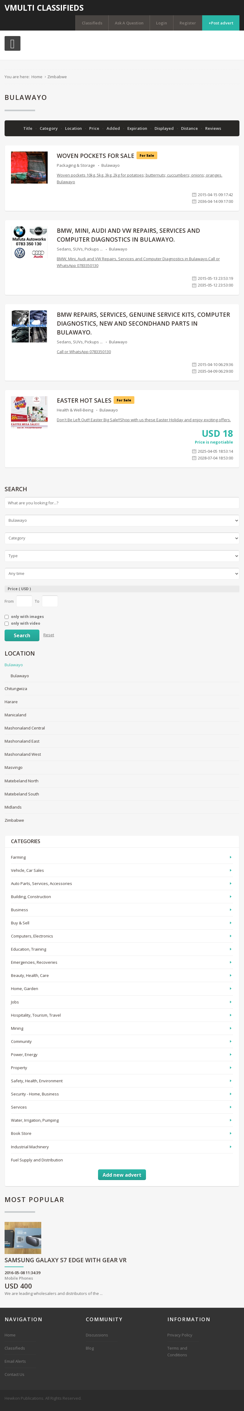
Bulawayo (110, 169)
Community (21, 1045)
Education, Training (28, 953)
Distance (190, 132)
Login (161, 23)
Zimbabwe (14, 824)
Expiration (137, 132)
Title (28, 132)
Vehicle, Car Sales (27, 874)
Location (74, 132)
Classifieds (92, 23)
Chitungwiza (16, 692)
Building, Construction (31, 900)
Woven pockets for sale (95, 160)
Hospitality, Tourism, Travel (36, 1019)
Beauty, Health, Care (30, 979)
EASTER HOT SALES (84, 404)
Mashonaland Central (25, 732)
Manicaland (15, 719)
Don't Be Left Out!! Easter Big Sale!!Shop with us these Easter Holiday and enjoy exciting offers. (144, 423)
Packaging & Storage (76, 169)
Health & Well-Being (75, 414)
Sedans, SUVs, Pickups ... (80, 253)
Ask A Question (129, 23)
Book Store (21, 1137)
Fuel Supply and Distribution (37, 1164)
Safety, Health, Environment (37, 1084)
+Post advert (221, 23)
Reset (48, 639)
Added (114, 132)
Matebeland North (21, 784)
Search (22, 639)
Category (49, 132)
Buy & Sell (20, 927)
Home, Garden (24, 992)
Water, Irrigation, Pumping (35, 1124)
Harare (11, 705)
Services (19, 1111)
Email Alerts (15, 1365)
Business (19, 913)
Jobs (15, 1005)
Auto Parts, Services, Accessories (41, 887)
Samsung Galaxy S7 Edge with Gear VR (65, 1264)
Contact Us (14, 1378)
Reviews (213, 132)
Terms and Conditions (177, 1355)
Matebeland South (22, 798)
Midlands (13, 811)
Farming (18, 861)
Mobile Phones (19, 1282)
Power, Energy (24, 1058)
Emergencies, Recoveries (34, 966)
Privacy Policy (179, 1339)
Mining (17, 1032)
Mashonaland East (22, 745)
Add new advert (122, 1178)
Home (10, 1339)
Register (188, 23)
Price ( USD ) (19, 592)
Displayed (165, 132)
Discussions (97, 1339)
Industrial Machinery (30, 1150)
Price (94, 132)
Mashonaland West (23, 758)
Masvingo (14, 771)
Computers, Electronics (32, 940)
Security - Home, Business (35, 1098)
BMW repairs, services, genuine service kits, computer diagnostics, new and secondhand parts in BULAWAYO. (143, 327)
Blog (90, 1352)
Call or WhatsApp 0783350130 (84, 355)
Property (19, 1071)
